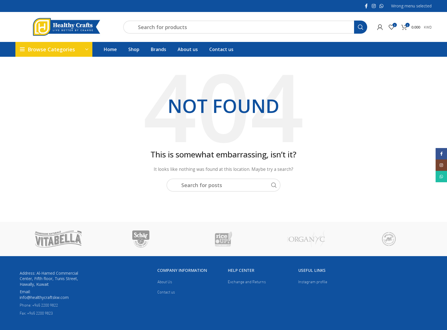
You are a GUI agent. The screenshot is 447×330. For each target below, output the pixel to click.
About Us (164, 281)
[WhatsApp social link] (381, 6)
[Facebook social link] (366, 6)
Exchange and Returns (247, 281)
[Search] (245, 27)
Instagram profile (312, 281)
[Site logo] (66, 26)
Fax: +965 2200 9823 (36, 313)
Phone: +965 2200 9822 (39, 305)
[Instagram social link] (373, 6)
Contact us (166, 292)
